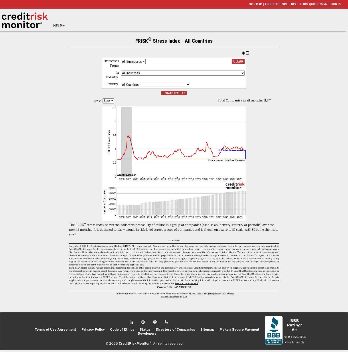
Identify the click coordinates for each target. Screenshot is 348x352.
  (245, 53)
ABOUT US (272, 4)
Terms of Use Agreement (186, 283)
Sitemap (207, 330)
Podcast (155, 322)
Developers (147, 334)
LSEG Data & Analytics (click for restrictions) (212, 293)
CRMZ (125, 246)
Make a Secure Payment (239, 330)
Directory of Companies (175, 330)
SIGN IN (335, 4)
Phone (166, 322)
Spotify (143, 322)
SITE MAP (255, 4)
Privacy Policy (93, 330)
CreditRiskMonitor (134, 344)
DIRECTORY (289, 4)
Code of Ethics (122, 330)
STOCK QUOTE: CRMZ (313, 4)
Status (145, 330)
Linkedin (132, 322)
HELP (57, 25)
